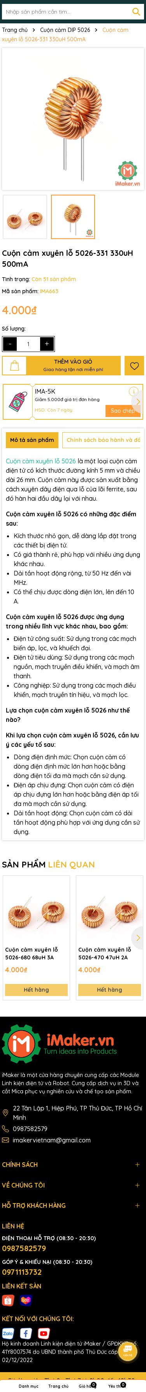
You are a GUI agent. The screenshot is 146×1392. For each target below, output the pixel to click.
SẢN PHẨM (48, 864)
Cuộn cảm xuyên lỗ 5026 (41, 461)
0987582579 (30, 1129)
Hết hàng (36, 989)
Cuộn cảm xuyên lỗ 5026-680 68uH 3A (31, 953)
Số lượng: (14, 328)
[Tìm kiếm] (136, 12)
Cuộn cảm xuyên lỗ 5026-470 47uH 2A (104, 953)
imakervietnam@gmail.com (52, 1140)
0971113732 (22, 1272)
